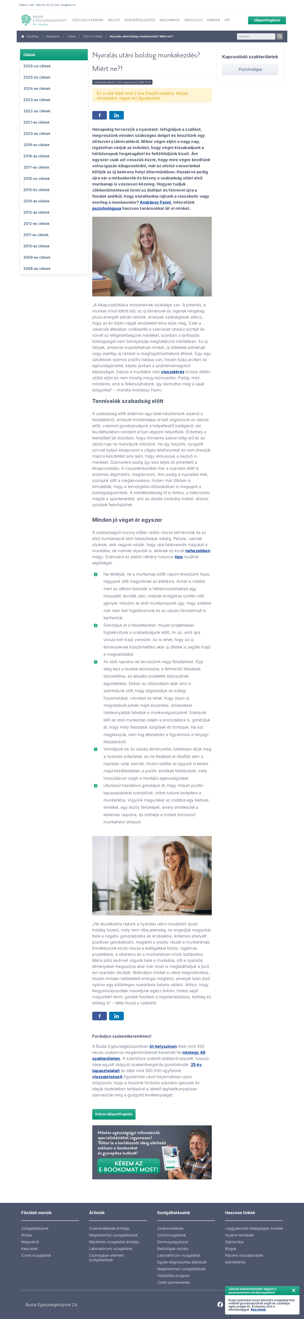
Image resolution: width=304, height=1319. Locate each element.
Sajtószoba (234, 1242)
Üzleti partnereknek (173, 1282)
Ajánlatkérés (235, 1262)
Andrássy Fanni (155, 202)
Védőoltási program (173, 1275)
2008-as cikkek (37, 268)
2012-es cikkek (36, 223)
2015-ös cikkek (36, 189)
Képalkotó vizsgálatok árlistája (114, 1242)
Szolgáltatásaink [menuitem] (88, 20)
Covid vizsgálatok (36, 1255)
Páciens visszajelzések (244, 1255)
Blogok (230, 1248)
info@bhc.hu (67, 5)
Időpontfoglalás (264, 20)
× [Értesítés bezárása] (293, 1290)
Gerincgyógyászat (172, 1242)
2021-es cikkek (36, 122)
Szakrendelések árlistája (109, 1228)
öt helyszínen (163, 1046)
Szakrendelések (170, 1228)
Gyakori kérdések (239, 1235)
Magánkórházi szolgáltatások (113, 1235)
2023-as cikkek (37, 99)
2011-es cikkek (36, 235)
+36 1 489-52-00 (39, 5)
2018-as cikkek (36, 156)
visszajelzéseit (107, 1076)
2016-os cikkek (36, 178)
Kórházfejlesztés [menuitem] (140, 20)
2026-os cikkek (37, 66)
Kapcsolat (29, 1248)
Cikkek (71, 36)
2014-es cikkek (36, 201)
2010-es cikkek (36, 246)
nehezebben (197, 550)
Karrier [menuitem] (213, 20)
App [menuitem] (227, 20)
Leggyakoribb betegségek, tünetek (254, 1228)
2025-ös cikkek (37, 77)
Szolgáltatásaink (34, 1228)
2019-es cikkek (36, 144)
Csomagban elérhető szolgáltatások (106, 1257)
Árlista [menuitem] (114, 20)
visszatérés (172, 371)
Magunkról (53, 36)
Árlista (26, 1235)
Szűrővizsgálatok (171, 1235)
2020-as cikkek (37, 133)
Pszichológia (250, 69)
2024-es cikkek (37, 88)
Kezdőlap (30, 36)
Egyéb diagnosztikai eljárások (182, 1262)
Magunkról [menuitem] (170, 20)
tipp (179, 556)
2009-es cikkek (37, 257)
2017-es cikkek (36, 167)
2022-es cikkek (92, 36)
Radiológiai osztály (173, 1248)
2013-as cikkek (36, 212)
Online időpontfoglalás (114, 1114)
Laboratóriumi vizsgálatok (110, 1248)
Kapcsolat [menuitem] (194, 20)
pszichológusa (106, 208)
